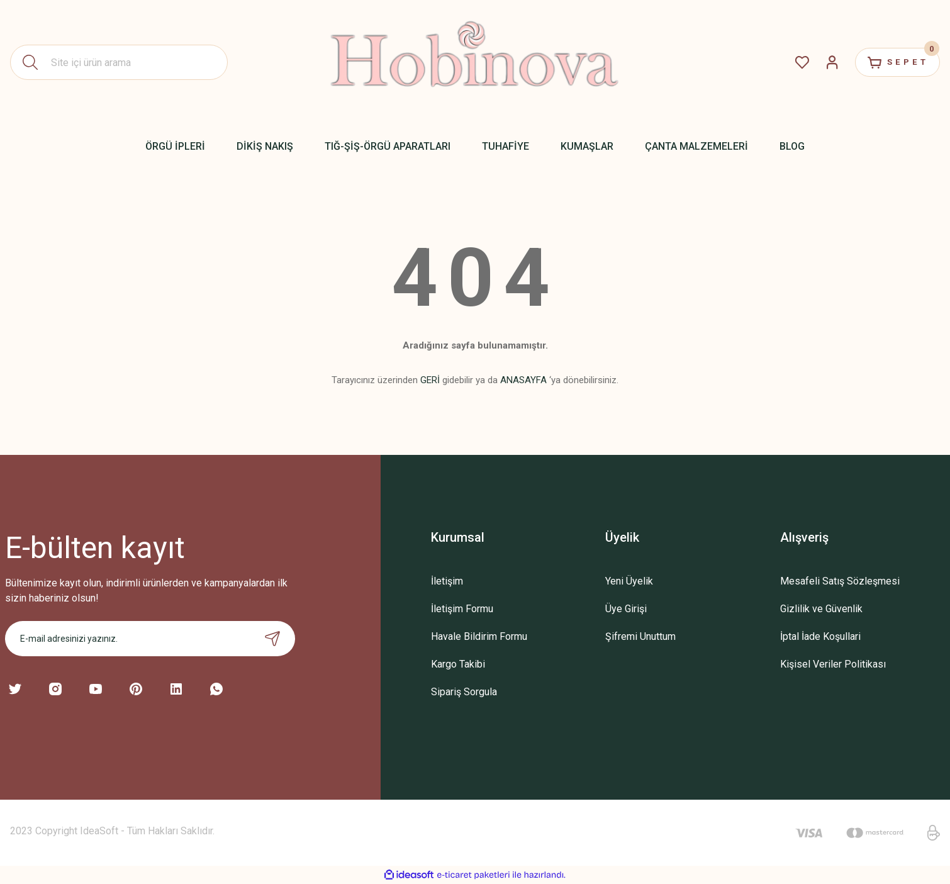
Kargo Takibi (458, 664)
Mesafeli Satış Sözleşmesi (840, 581)
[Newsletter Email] (150, 638)
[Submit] (272, 638)
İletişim (447, 581)
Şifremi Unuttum (640, 636)
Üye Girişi (626, 609)
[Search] (119, 62)
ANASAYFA (523, 380)
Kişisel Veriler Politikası (833, 664)
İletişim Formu (462, 609)
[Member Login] (821, 62)
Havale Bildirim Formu (479, 636)
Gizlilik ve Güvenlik (821, 609)
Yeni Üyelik (629, 581)
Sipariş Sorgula (464, 692)
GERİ (430, 380)
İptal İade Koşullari (820, 636)
